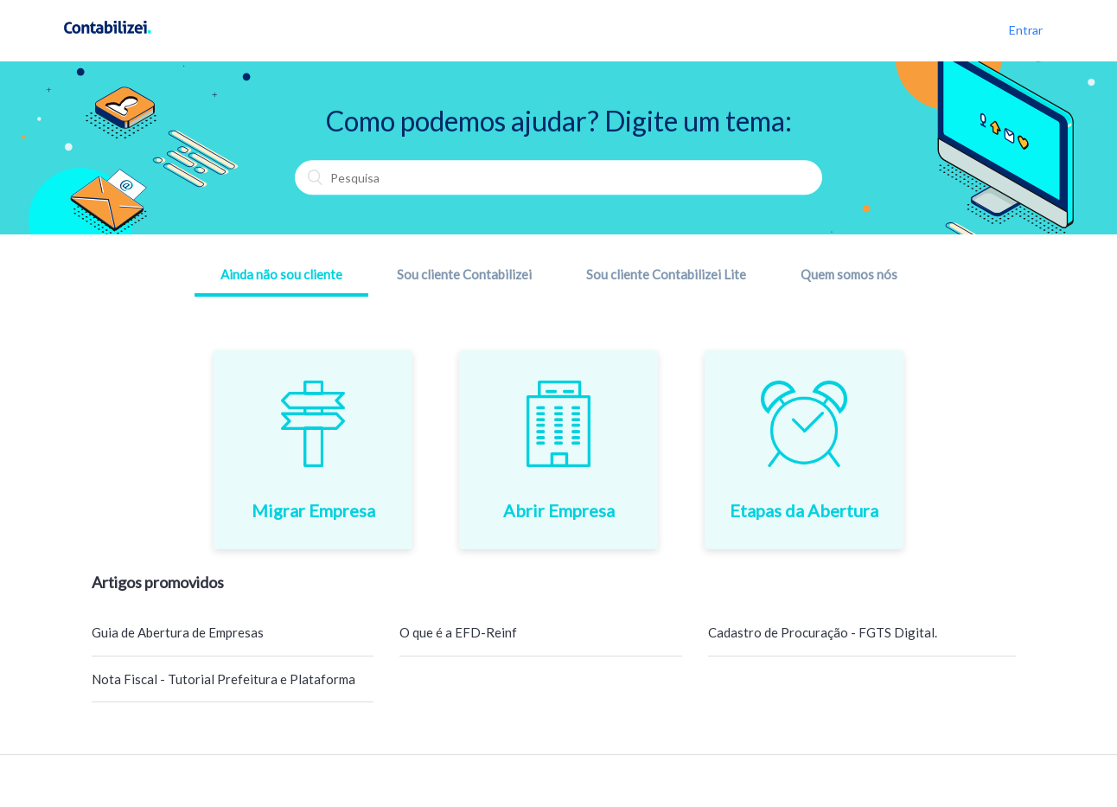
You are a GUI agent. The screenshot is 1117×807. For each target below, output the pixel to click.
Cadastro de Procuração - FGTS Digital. (822, 632)
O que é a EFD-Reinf (458, 632)
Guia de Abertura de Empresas (178, 632)
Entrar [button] (1026, 29)
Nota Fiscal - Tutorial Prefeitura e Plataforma (223, 679)
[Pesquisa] (558, 178)
